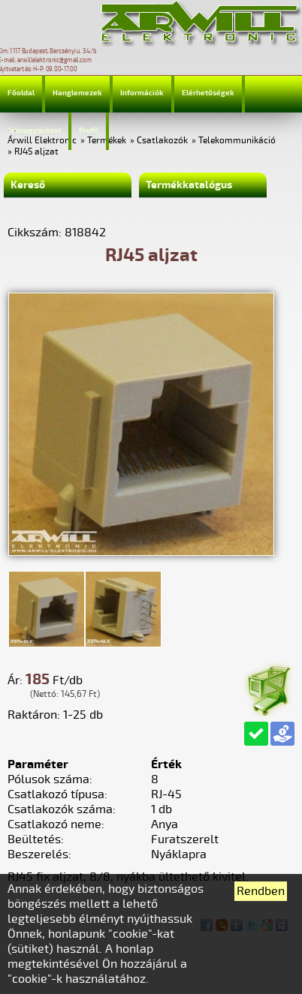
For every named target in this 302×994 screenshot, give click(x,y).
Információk (142, 93)
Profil (88, 130)
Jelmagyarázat (34, 130)
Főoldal (21, 93)
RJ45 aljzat (36, 152)
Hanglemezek (77, 93)
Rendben (261, 891)
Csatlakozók (162, 140)
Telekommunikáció (237, 140)
